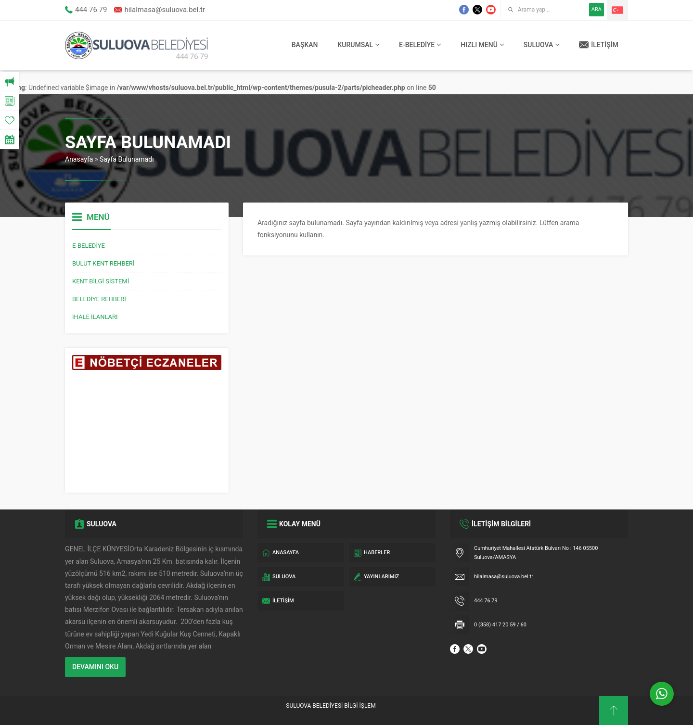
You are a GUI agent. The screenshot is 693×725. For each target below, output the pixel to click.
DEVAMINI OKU (95, 667)
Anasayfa (79, 159)
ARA (596, 9)
